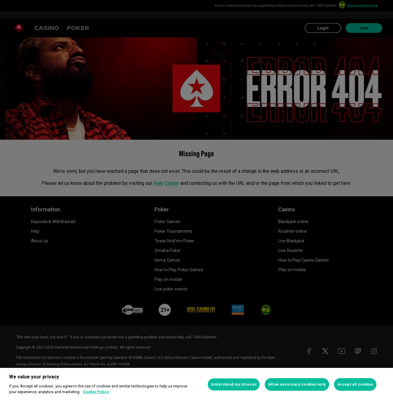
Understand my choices (234, 384)
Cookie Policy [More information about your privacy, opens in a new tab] (96, 392)
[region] (196, 384)
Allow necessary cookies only (297, 384)
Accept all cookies (355, 384)
